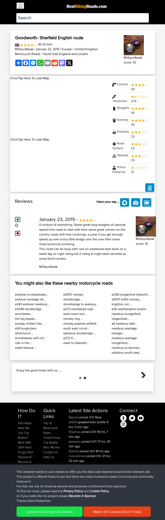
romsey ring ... (73, 318)
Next (142, 384)
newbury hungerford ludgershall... (126, 316)
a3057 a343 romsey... (127, 299)
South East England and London (65, 54)
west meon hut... (75, 314)
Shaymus (75, 452)
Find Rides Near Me (25, 445)
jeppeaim (75, 462)
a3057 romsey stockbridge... (73, 297)
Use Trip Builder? (23, 455)
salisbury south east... (127, 352)
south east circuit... (76, 328)
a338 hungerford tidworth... (131, 294)
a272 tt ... (69, 338)
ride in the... (23, 343)
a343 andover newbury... (32, 304)
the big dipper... (26, 318)
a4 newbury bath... (125, 323)
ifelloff (73, 442)
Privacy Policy (73, 491)
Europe (67, 49)
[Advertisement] (58, 109)
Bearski (74, 437)
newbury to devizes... (127, 347)
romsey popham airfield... (81, 323)
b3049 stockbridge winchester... (28, 311)
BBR (91, 437)
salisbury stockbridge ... (79, 333)
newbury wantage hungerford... (124, 340)
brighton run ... (122, 304)
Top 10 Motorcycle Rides (50, 448)
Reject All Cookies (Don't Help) (117, 511)
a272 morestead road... (79, 309)
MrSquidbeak (24, 49)
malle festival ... (26, 347)
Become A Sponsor (82, 496)
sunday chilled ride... (29, 323)
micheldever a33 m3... (30, 338)
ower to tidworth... (76, 343)
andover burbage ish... (30, 299)
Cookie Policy (99, 491)
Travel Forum (51, 458)
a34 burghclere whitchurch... (25, 331)
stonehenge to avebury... (80, 304)
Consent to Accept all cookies (49, 511)
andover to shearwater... (32, 294)
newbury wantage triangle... (124, 331)
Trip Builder (50, 463)
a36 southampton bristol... (130, 309)
